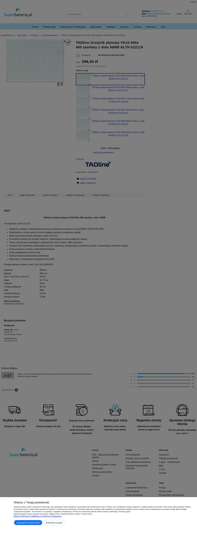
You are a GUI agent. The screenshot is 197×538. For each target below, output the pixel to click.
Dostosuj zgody (54, 523)
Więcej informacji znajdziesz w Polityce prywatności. (38, 516)
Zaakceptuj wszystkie (28, 523)
